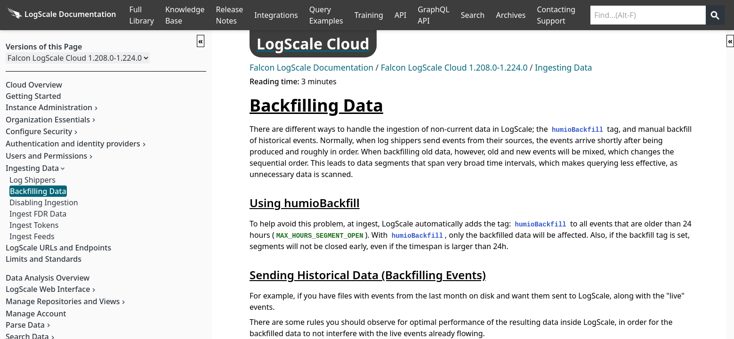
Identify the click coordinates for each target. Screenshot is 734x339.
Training (369, 15)
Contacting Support (556, 15)
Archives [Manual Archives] (510, 15)
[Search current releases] (648, 15)
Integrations (276, 15)
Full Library (141, 15)
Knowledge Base (185, 15)
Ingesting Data (563, 67)
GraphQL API (434, 15)
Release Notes (229, 15)
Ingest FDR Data (37, 214)
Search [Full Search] (473, 15)
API (400, 15)
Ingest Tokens (33, 225)
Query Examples (326, 15)
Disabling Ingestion (43, 202)
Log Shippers (32, 180)
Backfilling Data (38, 191)
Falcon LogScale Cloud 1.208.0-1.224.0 (454, 67)
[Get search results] (715, 15)
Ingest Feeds (32, 236)
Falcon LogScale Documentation (311, 67)
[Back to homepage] (62, 15)
